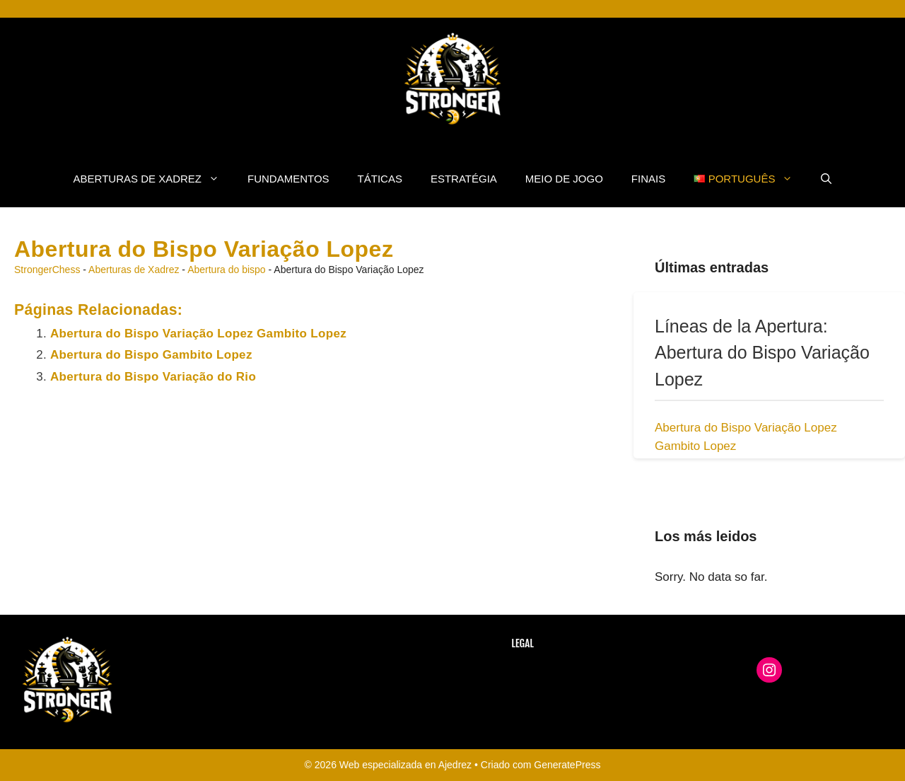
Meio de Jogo (564, 179)
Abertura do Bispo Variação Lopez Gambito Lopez (198, 333)
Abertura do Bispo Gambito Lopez (151, 354)
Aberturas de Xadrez (153, 179)
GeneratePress (567, 764)
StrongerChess (47, 269)
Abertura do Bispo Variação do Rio (153, 376)
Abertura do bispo (226, 269)
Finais (648, 179)
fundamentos (288, 179)
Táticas (380, 179)
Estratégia (464, 179)
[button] (826, 179)
